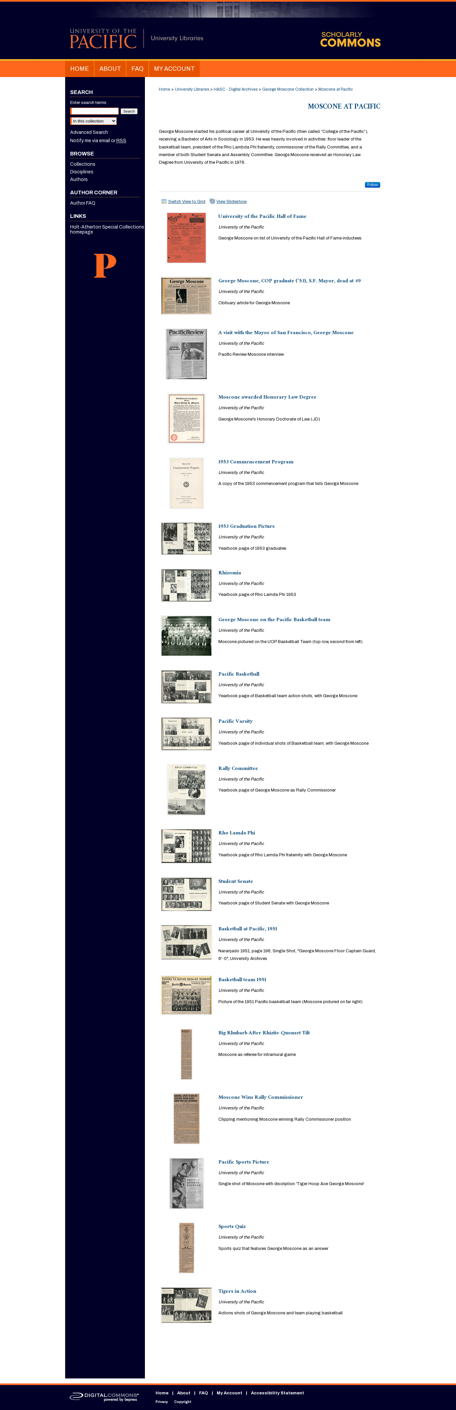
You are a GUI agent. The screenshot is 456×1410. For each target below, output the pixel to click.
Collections (82, 164)
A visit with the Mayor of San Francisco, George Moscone (286, 333)
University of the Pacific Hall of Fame (262, 217)
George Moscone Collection (288, 89)
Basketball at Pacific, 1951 (247, 929)
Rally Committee (238, 769)
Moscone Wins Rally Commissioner (260, 1098)
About (183, 1393)
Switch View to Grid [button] (186, 201)
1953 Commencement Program (255, 462)
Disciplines (81, 171)
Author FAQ (82, 203)
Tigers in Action (237, 1292)
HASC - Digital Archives (236, 89)
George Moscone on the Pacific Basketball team (274, 620)
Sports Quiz (232, 1227)
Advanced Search (89, 132)
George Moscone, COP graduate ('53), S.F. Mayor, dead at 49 (289, 281)
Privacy (162, 1402)
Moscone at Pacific (335, 89)
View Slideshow (231, 201)
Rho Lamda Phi (236, 833)
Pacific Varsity (235, 722)
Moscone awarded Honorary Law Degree (267, 398)
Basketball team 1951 (242, 980)
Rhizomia (229, 573)
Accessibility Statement (277, 1393)
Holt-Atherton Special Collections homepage (107, 230)
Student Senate (235, 882)
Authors (79, 179)
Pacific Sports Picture (243, 1163)
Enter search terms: (88, 102)
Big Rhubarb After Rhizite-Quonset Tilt (264, 1033)
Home (164, 89)
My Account (229, 1393)
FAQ (203, 1393)
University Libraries (192, 89)
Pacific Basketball (238, 675)
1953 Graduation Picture (246, 527)
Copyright (182, 1402)
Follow (372, 185)
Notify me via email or (98, 140)
